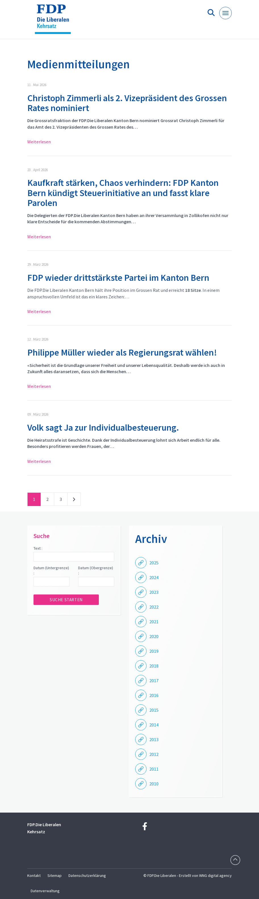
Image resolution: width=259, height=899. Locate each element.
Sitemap (54, 875)
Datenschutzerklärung (87, 875)
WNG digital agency (215, 875)
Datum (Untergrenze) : (51, 570)
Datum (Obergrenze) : (95, 570)
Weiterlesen (39, 141)
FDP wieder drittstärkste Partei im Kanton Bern (118, 277)
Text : (38, 548)
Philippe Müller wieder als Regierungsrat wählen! (122, 352)
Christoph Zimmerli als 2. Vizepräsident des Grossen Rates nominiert (127, 103)
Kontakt (34, 875)
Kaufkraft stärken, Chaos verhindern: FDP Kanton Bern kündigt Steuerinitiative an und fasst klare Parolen (123, 192)
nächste (74, 500)
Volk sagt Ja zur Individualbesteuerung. (103, 427)
